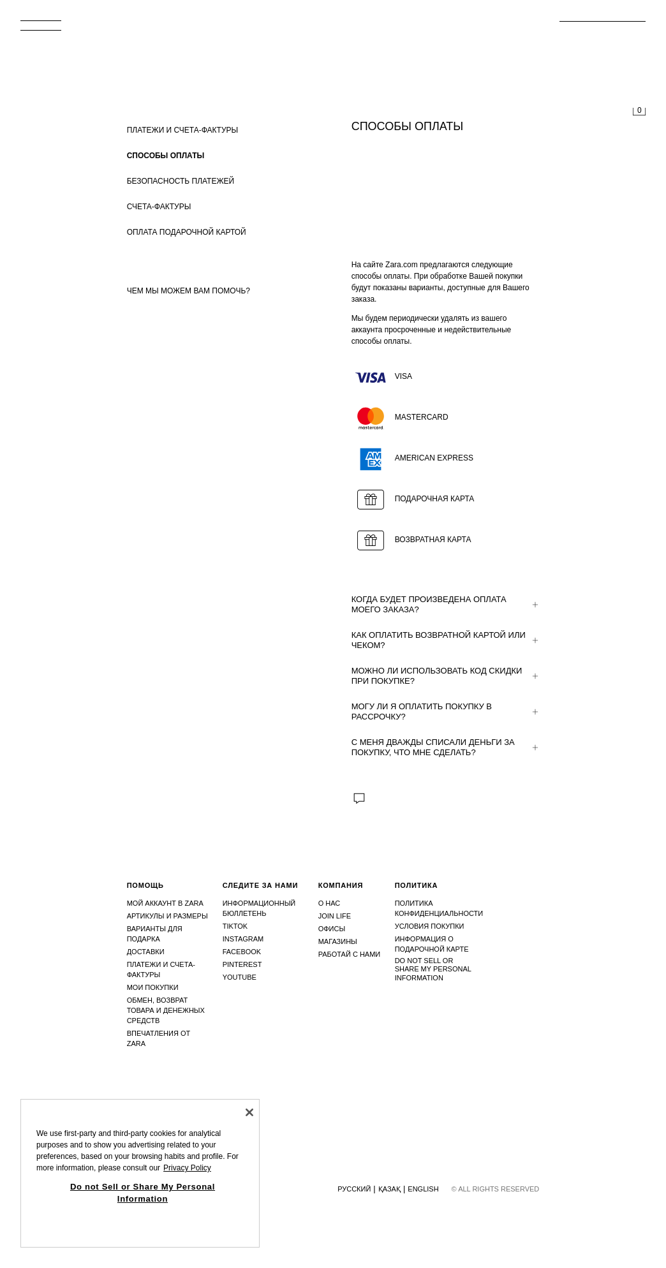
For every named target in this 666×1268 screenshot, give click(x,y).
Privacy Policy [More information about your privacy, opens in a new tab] (187, 1167)
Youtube (239, 977)
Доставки (146, 951)
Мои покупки (153, 987)
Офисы (332, 929)
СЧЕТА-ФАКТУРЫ (159, 206)
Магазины (337, 941)
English (423, 1189)
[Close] (249, 1112)
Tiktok (235, 926)
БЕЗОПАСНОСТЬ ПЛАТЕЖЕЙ (181, 181)
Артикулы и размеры (167, 916)
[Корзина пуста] (639, 112)
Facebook (242, 951)
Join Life (334, 916)
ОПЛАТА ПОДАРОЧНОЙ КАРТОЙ (186, 232)
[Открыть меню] (45, 29)
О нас (329, 903)
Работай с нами (349, 954)
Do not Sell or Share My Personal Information (433, 969)
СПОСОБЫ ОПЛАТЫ (166, 155)
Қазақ (389, 1189)
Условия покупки (429, 926)
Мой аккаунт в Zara (165, 903)
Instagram (243, 939)
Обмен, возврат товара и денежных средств (166, 1010)
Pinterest (242, 964)
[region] (140, 1173)
